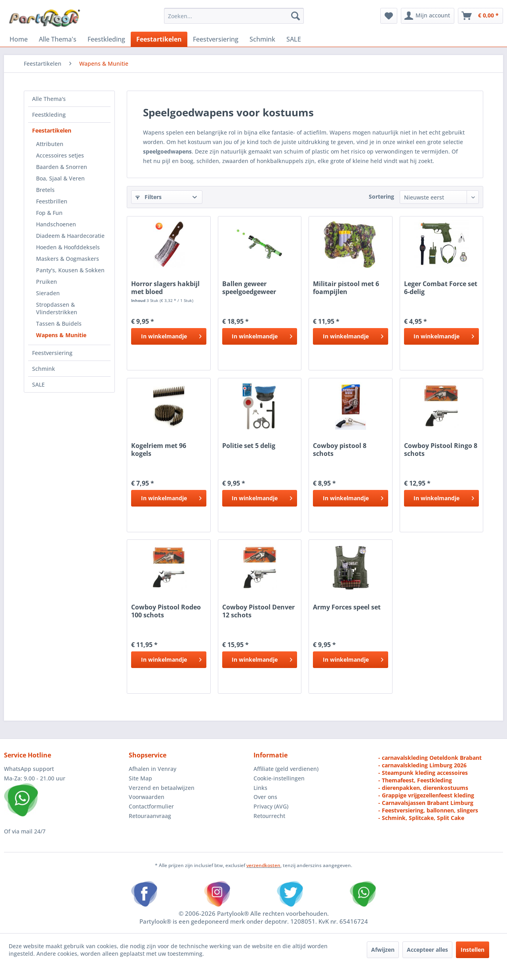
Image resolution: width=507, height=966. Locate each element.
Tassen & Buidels (59, 323)
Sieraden (48, 293)
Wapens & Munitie (61, 335)
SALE (38, 384)
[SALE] (294, 39)
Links (260, 787)
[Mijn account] (427, 16)
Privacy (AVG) (271, 806)
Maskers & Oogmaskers (67, 258)
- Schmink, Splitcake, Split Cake (421, 818)
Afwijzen (383, 949)
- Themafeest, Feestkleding (415, 780)
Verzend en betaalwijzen (161, 787)
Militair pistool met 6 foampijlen (346, 288)
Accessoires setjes (60, 155)
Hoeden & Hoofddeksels (68, 247)
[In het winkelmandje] (168, 336)
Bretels (45, 190)
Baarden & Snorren (61, 167)
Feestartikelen (51, 130)
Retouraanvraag (150, 816)
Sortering (381, 196)
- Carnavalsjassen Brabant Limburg (425, 803)
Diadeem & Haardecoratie (70, 235)
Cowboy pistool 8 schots (339, 449)
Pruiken (46, 281)
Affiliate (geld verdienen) (286, 768)
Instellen (472, 949)
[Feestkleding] (106, 39)
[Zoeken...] (234, 16)
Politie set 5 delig (248, 446)
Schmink (43, 368)
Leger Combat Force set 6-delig (440, 288)
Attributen (49, 144)
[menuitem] (234, 16)
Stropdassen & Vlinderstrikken (56, 308)
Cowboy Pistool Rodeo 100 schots (166, 611)
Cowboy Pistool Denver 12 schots (258, 611)
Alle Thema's (49, 98)
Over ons (265, 797)
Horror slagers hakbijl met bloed (165, 288)
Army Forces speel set (347, 607)
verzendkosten (263, 865)
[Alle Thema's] (57, 39)
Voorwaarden (146, 797)
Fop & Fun (49, 212)
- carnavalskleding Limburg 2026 (422, 765)
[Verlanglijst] (388, 16)
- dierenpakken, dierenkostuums (423, 787)
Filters (148, 197)
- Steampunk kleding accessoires (423, 772)
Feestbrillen (51, 201)
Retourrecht (269, 816)
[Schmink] (262, 39)
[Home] (18, 39)
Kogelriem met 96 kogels (158, 449)
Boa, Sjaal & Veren (60, 178)
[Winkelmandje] (480, 16)
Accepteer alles (427, 949)
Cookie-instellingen (279, 778)
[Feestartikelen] (159, 39)
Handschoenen (56, 224)
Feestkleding (49, 114)
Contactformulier (151, 806)
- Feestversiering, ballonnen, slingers (428, 810)
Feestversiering (52, 353)
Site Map (140, 778)
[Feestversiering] (215, 39)
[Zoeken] (295, 16)
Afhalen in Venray (152, 768)
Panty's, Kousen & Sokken (70, 270)
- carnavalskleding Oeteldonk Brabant (430, 757)
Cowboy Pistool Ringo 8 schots (440, 449)
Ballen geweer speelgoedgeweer (249, 288)
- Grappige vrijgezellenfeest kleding (426, 795)
